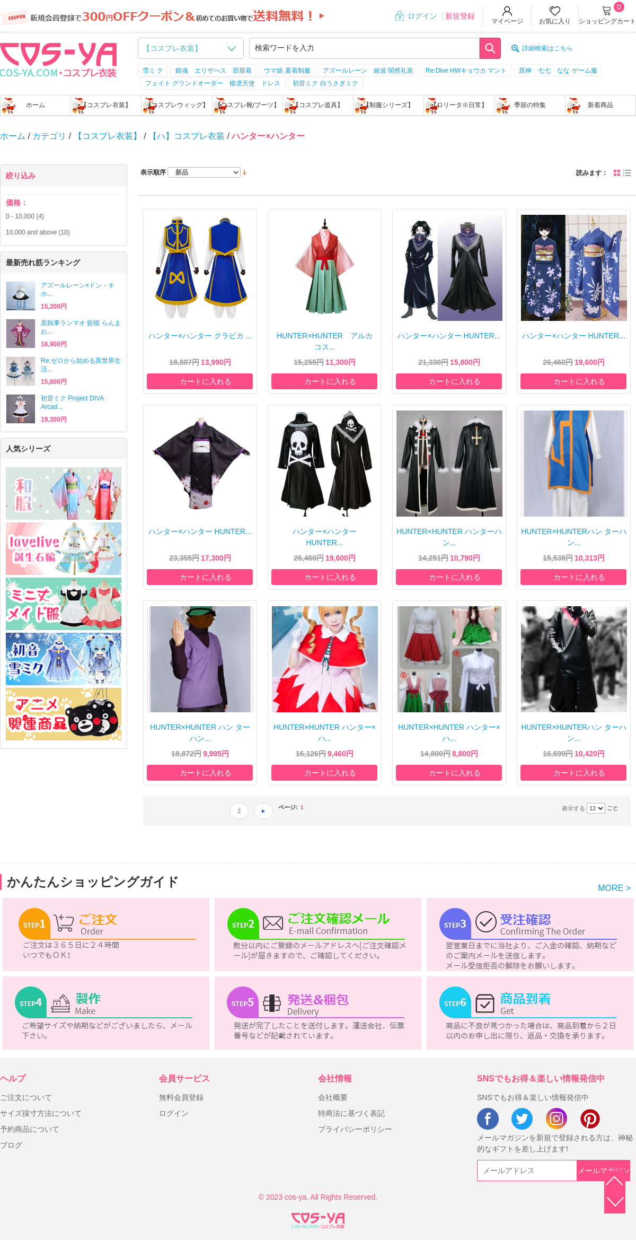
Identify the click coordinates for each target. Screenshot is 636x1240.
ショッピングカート (607, 21)
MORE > (614, 888)
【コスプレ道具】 (318, 105)
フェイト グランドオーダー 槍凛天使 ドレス (212, 83)
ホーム (35, 105)
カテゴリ (49, 136)
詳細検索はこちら (547, 48)
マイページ (507, 21)
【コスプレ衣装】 (106, 105)
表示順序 (153, 172)
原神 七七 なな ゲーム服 (558, 70)
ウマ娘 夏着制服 (287, 70)
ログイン (422, 16)
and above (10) (38, 232)
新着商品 (600, 105)
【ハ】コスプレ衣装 (186, 136)
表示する (573, 808)
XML (318, 1218)
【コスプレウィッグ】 (177, 105)
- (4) (25, 216)
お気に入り (555, 21)
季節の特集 (530, 105)
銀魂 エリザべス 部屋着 (213, 70)
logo (58, 58)
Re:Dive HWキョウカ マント (466, 70)
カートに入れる (206, 381)
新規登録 (460, 16)
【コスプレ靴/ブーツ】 (247, 105)
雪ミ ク (153, 70)
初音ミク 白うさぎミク (325, 83)
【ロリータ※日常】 (459, 105)
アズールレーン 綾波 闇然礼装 (368, 70)
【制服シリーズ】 (388, 105)
